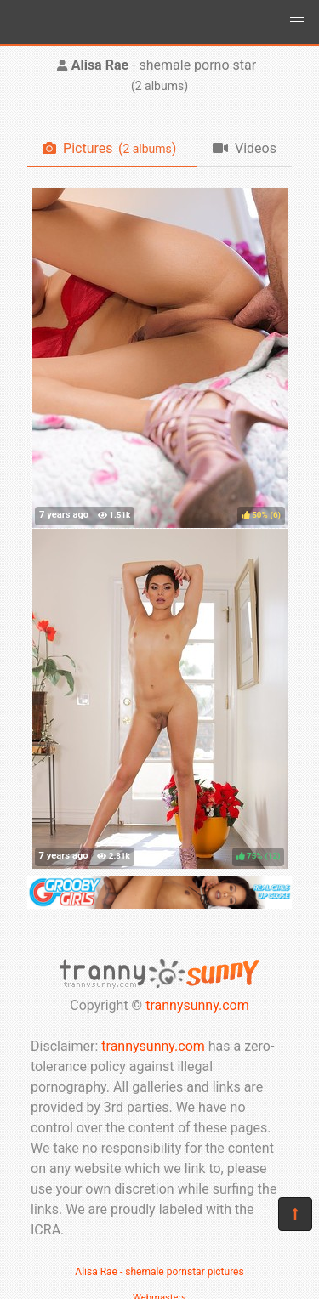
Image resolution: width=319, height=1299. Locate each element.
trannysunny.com (197, 1005)
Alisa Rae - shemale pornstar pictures (159, 1272)
